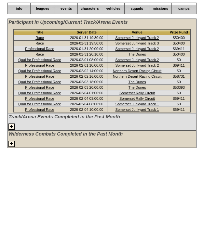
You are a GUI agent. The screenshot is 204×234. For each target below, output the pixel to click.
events (66, 8)
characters (90, 8)
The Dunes (137, 54)
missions (160, 8)
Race (39, 38)
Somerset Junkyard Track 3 (137, 43)
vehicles (113, 8)
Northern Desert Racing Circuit (137, 71)
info (19, 8)
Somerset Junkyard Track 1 (137, 104)
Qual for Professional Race (39, 60)
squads (136, 8)
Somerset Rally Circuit (137, 93)
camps (184, 8)
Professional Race (39, 49)
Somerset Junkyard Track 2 (137, 38)
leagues (42, 8)
